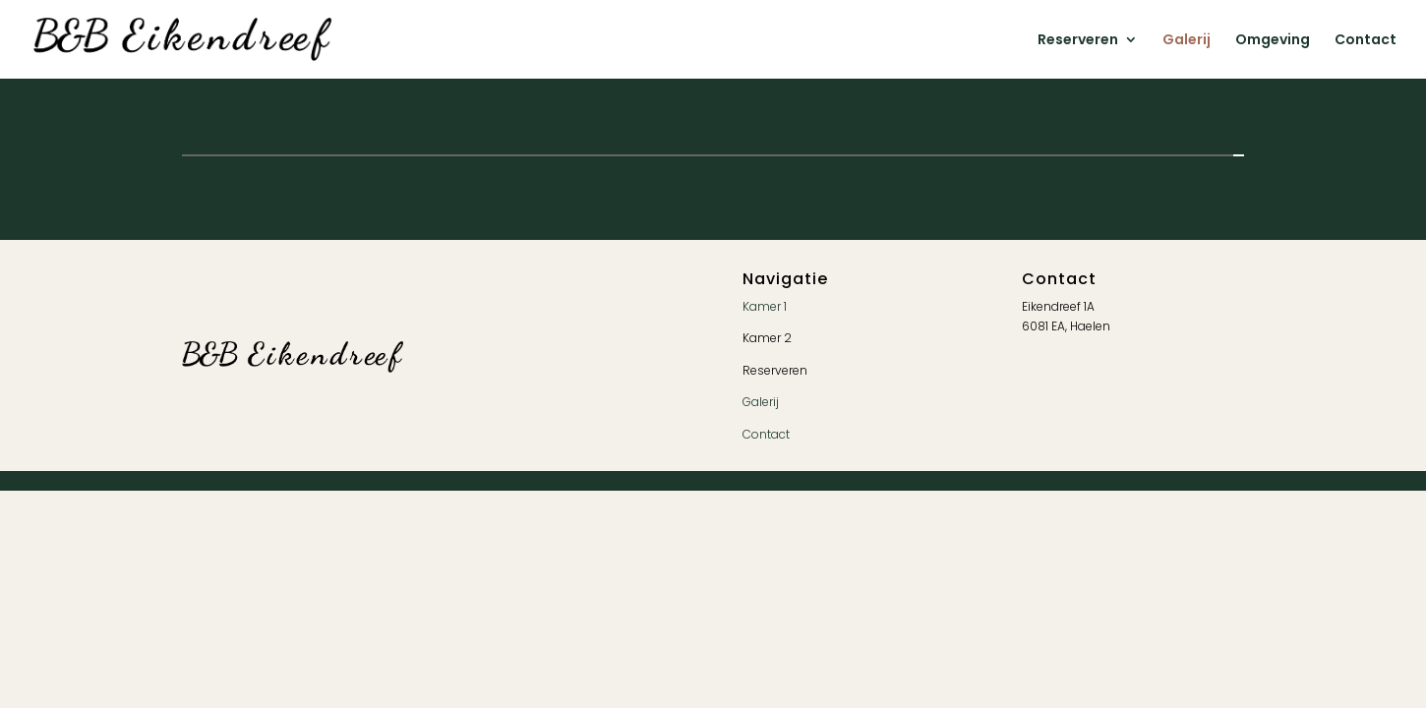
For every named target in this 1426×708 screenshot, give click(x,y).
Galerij (1186, 40)
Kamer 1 (765, 306)
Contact (1365, 40)
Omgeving (1272, 40)
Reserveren (1078, 40)
